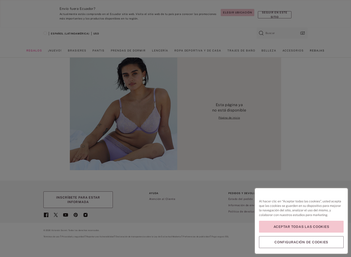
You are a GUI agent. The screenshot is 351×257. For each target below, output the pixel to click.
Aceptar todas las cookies (301, 227)
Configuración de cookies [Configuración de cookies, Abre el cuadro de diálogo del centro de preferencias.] (301, 242)
